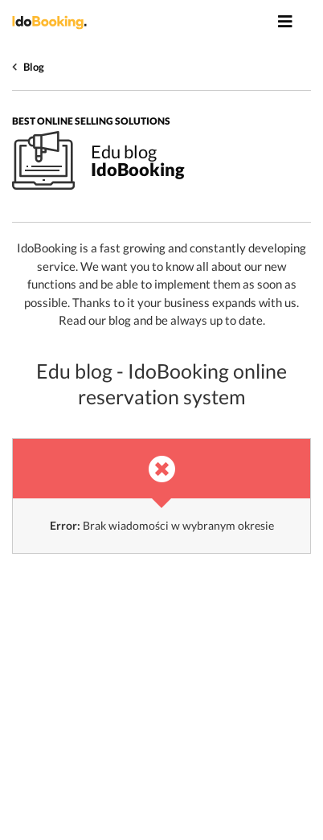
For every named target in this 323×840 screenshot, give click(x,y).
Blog (33, 66)
